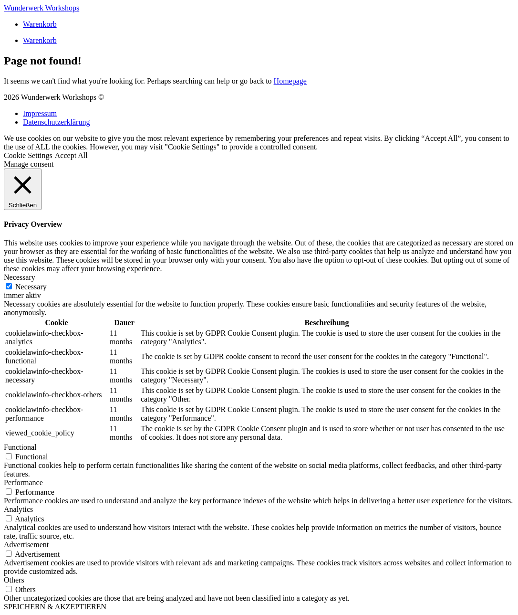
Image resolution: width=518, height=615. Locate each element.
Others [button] (14, 580)
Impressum (40, 113)
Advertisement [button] (26, 545)
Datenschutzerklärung (56, 122)
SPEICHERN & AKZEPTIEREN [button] (55, 607)
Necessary (31, 287)
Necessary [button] (19, 277)
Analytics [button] (18, 509)
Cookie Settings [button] (28, 155)
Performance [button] (23, 482)
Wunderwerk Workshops (41, 8)
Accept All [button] (71, 155)
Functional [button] (20, 447)
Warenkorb (40, 24)
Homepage (290, 81)
